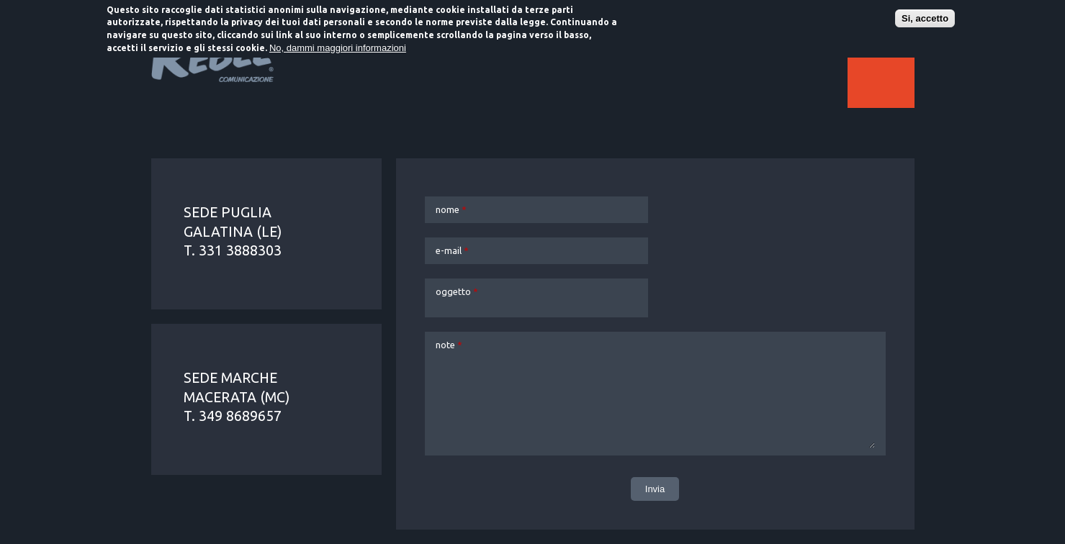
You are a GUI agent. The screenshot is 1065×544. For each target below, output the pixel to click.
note (449, 345)
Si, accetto (925, 17)
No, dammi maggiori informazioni (337, 46)
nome (451, 209)
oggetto (457, 291)
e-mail (452, 250)
